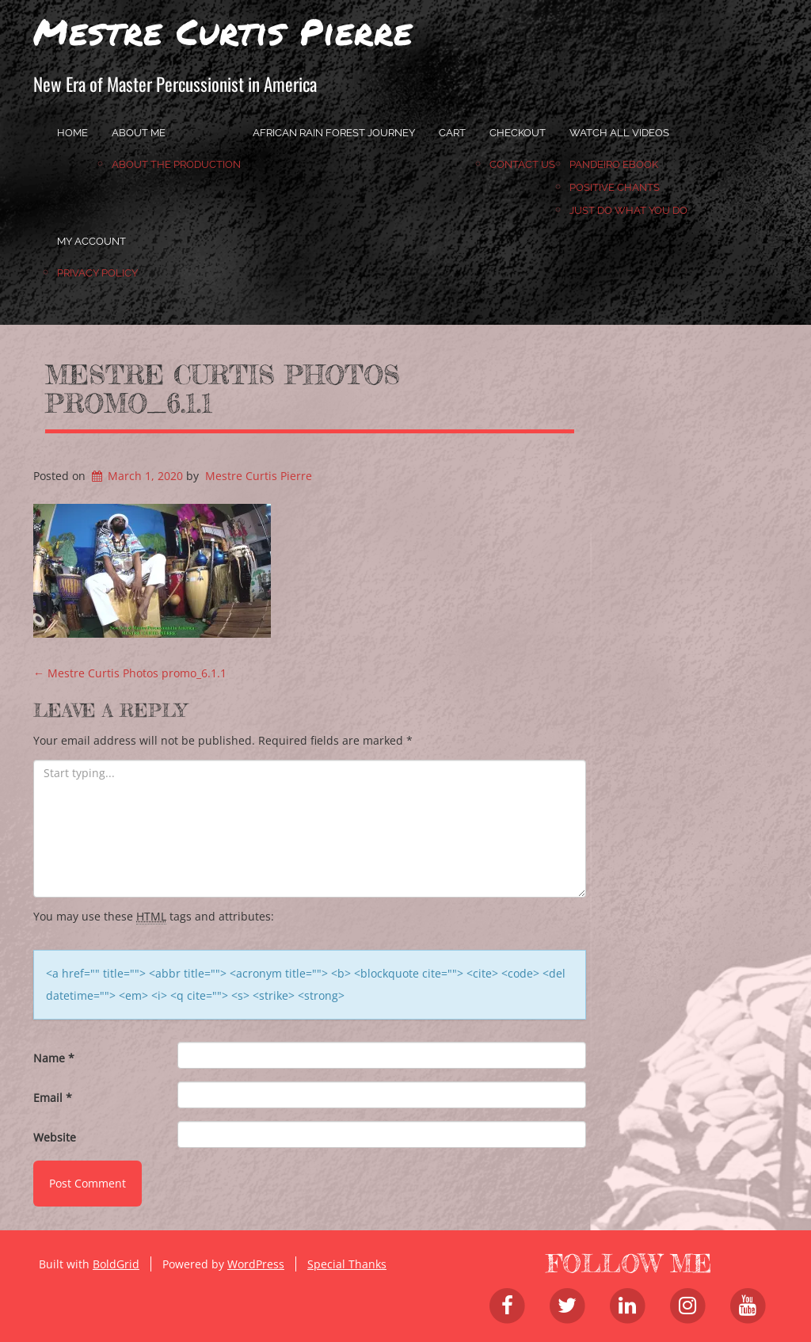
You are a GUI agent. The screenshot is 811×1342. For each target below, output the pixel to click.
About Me (139, 133)
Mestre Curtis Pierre (223, 31)
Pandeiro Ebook (613, 164)
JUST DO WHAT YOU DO (628, 210)
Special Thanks (346, 1263)
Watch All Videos (619, 133)
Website (54, 1137)
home (72, 133)
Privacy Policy (97, 273)
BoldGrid (116, 1263)
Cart (452, 133)
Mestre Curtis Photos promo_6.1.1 (222, 389)
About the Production (176, 164)
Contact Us (522, 164)
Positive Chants (614, 187)
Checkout (517, 133)
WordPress (255, 1263)
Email (52, 1097)
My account (91, 241)
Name (53, 1058)
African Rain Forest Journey (334, 133)
